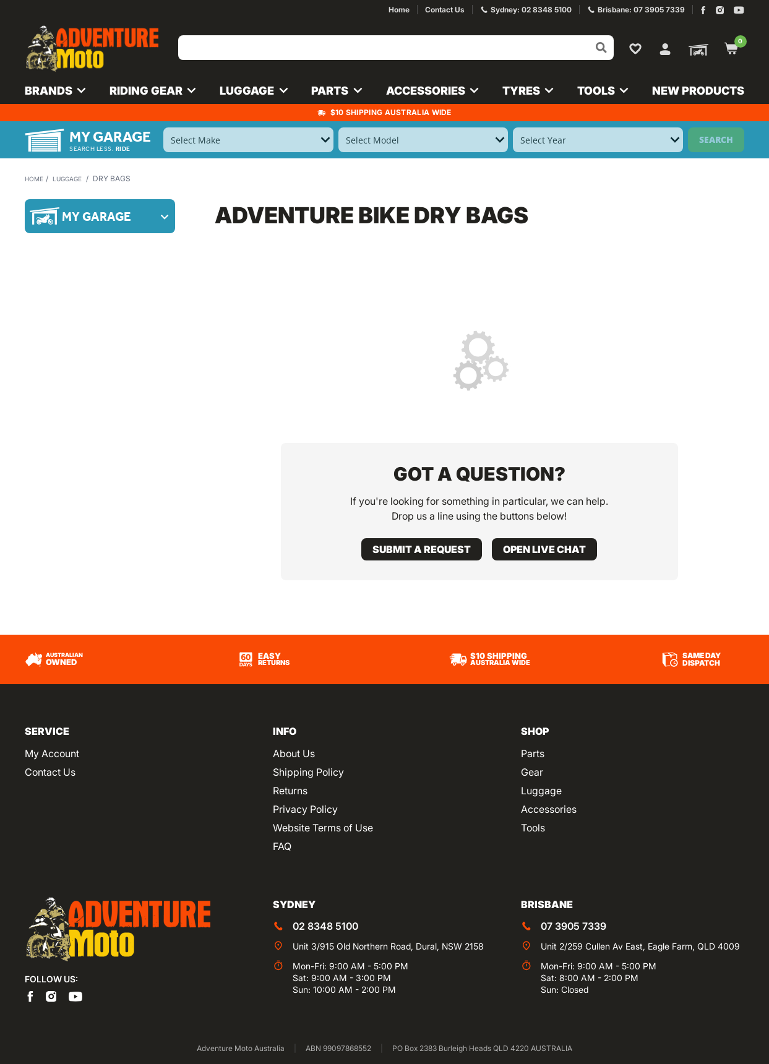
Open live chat (544, 549)
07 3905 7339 (573, 926)
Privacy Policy (305, 809)
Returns (290, 790)
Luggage (74, 178)
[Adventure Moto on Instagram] (720, 10)
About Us (294, 753)
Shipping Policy (308, 772)
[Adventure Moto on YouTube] (739, 10)
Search (716, 139)
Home (36, 178)
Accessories (549, 809)
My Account (52, 753)
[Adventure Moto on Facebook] (703, 10)
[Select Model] (423, 139)
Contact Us (50, 772)
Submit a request (421, 549)
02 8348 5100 (325, 926)
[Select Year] (598, 139)
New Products (698, 90)
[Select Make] (248, 139)
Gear (532, 772)
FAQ (282, 846)
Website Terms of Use (323, 828)
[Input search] (396, 47)
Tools (533, 828)
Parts (532, 753)
